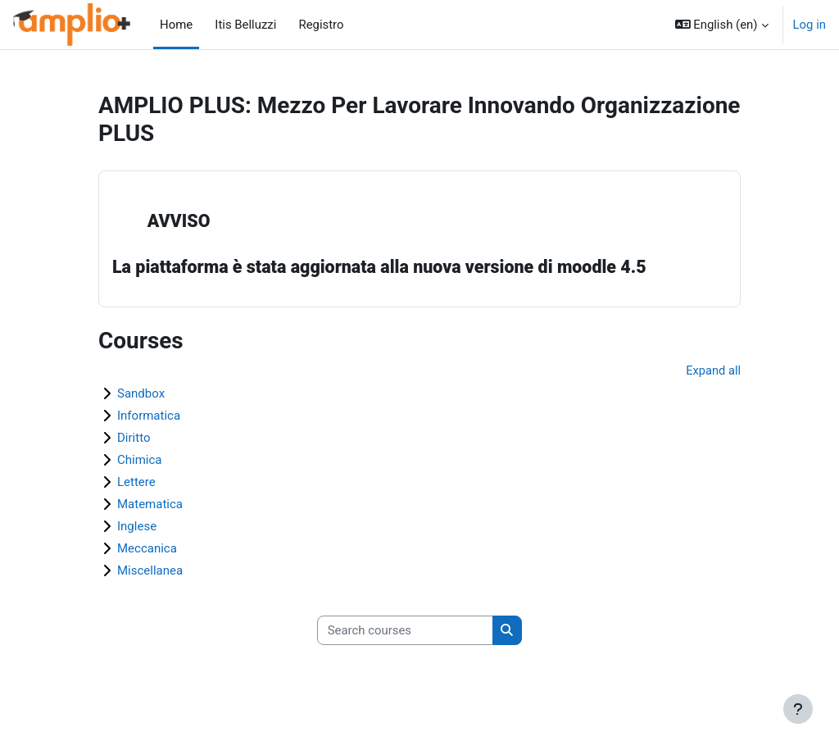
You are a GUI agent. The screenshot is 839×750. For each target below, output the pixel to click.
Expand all (713, 371)
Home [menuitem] (176, 24)
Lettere (136, 482)
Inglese (136, 527)
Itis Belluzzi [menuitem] (241, 24)
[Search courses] (405, 631)
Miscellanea (150, 571)
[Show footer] (798, 709)
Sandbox (141, 394)
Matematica (150, 505)
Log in (809, 24)
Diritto (133, 438)
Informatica (148, 416)
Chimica (139, 460)
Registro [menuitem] (316, 24)
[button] (721, 24)
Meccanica (147, 549)
